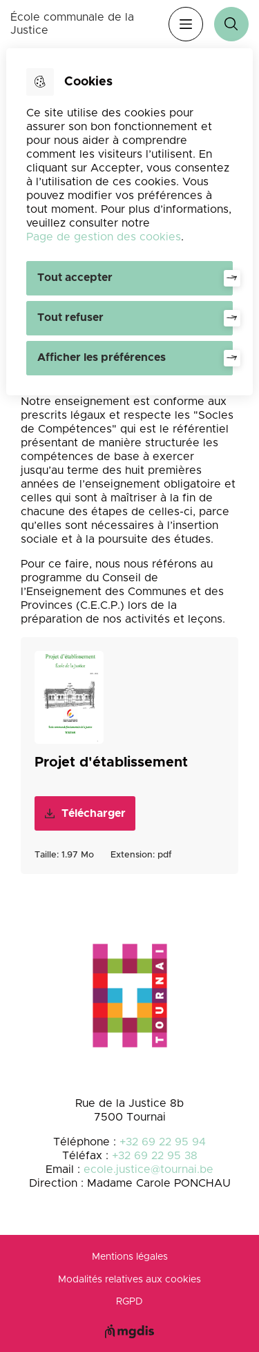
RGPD (129, 1302)
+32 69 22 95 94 (162, 1141)
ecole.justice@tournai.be (148, 1169)
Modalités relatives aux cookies (129, 1280)
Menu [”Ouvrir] (186, 24)
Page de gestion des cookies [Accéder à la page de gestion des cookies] (103, 236)
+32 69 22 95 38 (155, 1155)
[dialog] (129, 221)
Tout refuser (70, 317)
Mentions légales (130, 1257)
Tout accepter (75, 277)
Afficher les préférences (101, 357)
